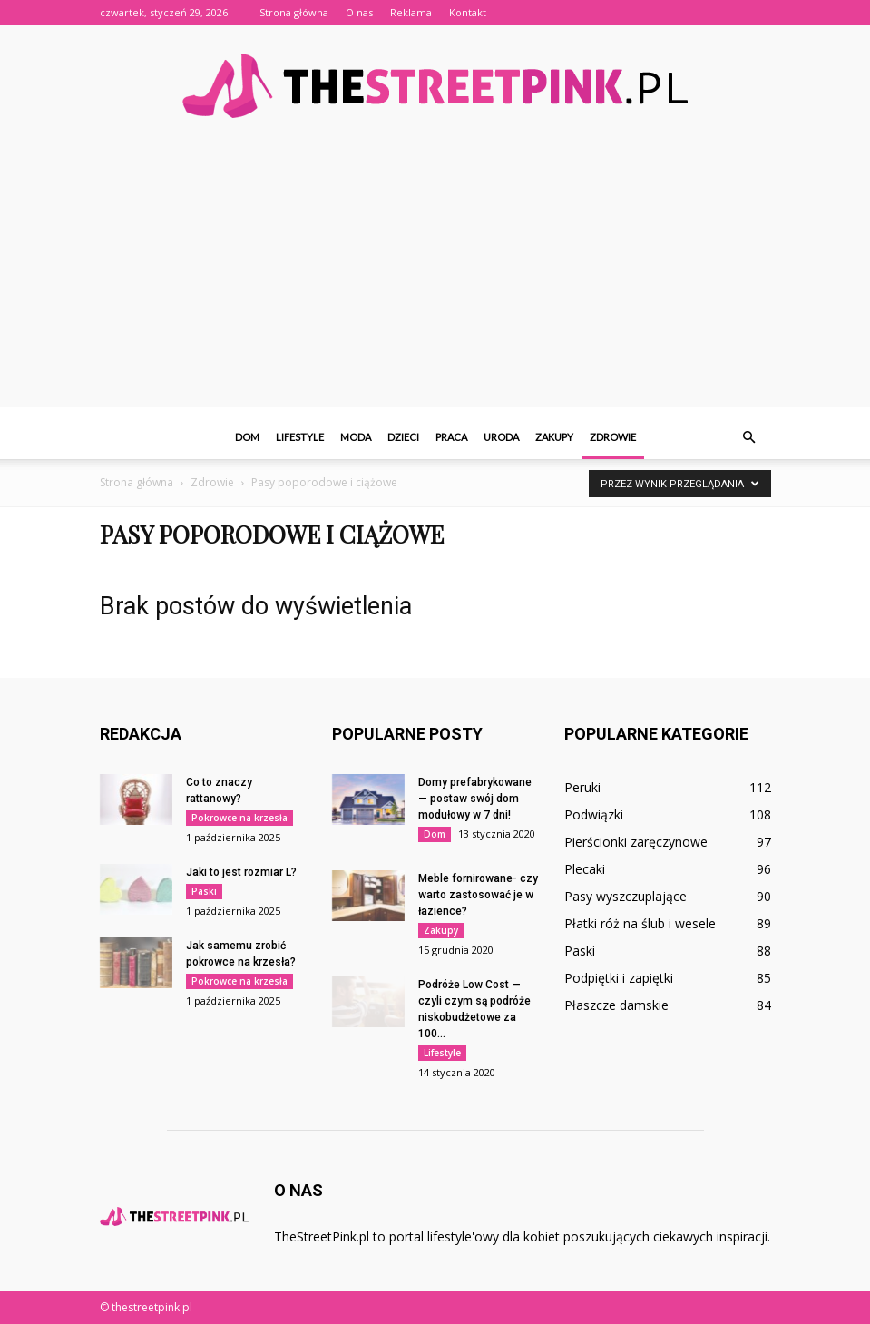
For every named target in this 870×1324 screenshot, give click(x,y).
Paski (204, 891)
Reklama (411, 12)
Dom (247, 437)
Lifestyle (300, 437)
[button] (749, 437)
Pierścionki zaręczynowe (636, 841)
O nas (359, 12)
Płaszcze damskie (616, 1005)
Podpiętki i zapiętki (618, 977)
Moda (355, 437)
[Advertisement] (435, 279)
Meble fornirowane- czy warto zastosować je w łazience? (478, 894)
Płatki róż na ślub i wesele (640, 923)
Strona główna (293, 12)
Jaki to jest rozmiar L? (241, 872)
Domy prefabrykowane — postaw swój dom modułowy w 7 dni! (475, 798)
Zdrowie (613, 437)
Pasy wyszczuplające (625, 896)
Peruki (582, 787)
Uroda (501, 437)
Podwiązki (593, 814)
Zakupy (554, 437)
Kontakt (467, 12)
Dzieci (403, 437)
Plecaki (584, 869)
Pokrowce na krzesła (239, 817)
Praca (451, 437)
